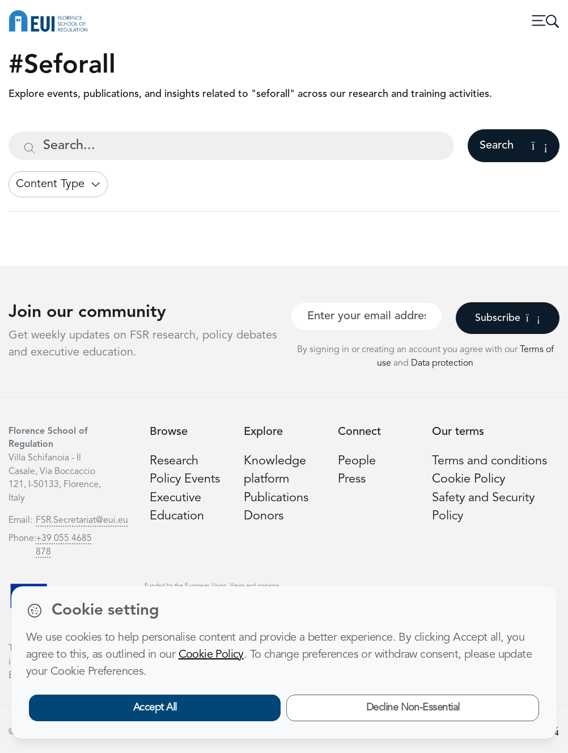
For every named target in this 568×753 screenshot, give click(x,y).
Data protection (442, 363)
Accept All (155, 708)
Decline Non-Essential (413, 708)
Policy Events (185, 479)
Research (174, 461)
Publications (276, 498)
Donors (263, 516)
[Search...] (231, 146)
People (357, 461)
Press (352, 479)
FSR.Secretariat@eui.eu (82, 520)
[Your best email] (366, 316)
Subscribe (507, 318)
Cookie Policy (468, 479)
